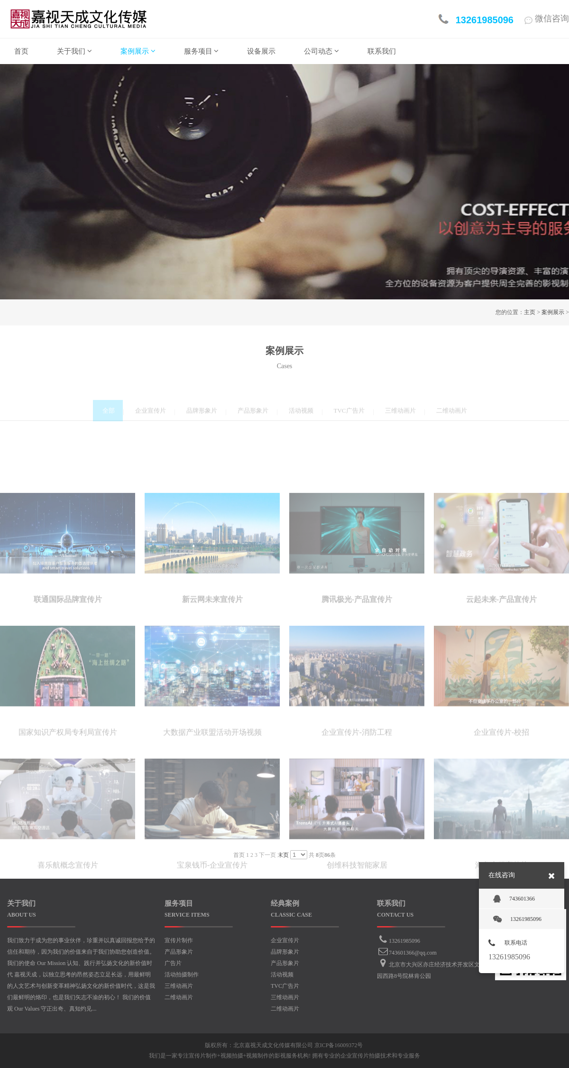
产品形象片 (179, 951)
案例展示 (552, 312)
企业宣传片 (285, 940)
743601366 (514, 899)
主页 (529, 312)
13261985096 (404, 941)
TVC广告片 (285, 986)
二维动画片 (179, 997)
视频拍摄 (231, 1055)
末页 (283, 855)
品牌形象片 (285, 951)
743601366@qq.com (413, 952)
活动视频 (282, 974)
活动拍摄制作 (182, 974)
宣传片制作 (179, 940)
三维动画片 (179, 986)
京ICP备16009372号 (338, 1045)
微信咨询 (546, 18)
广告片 (173, 963)
